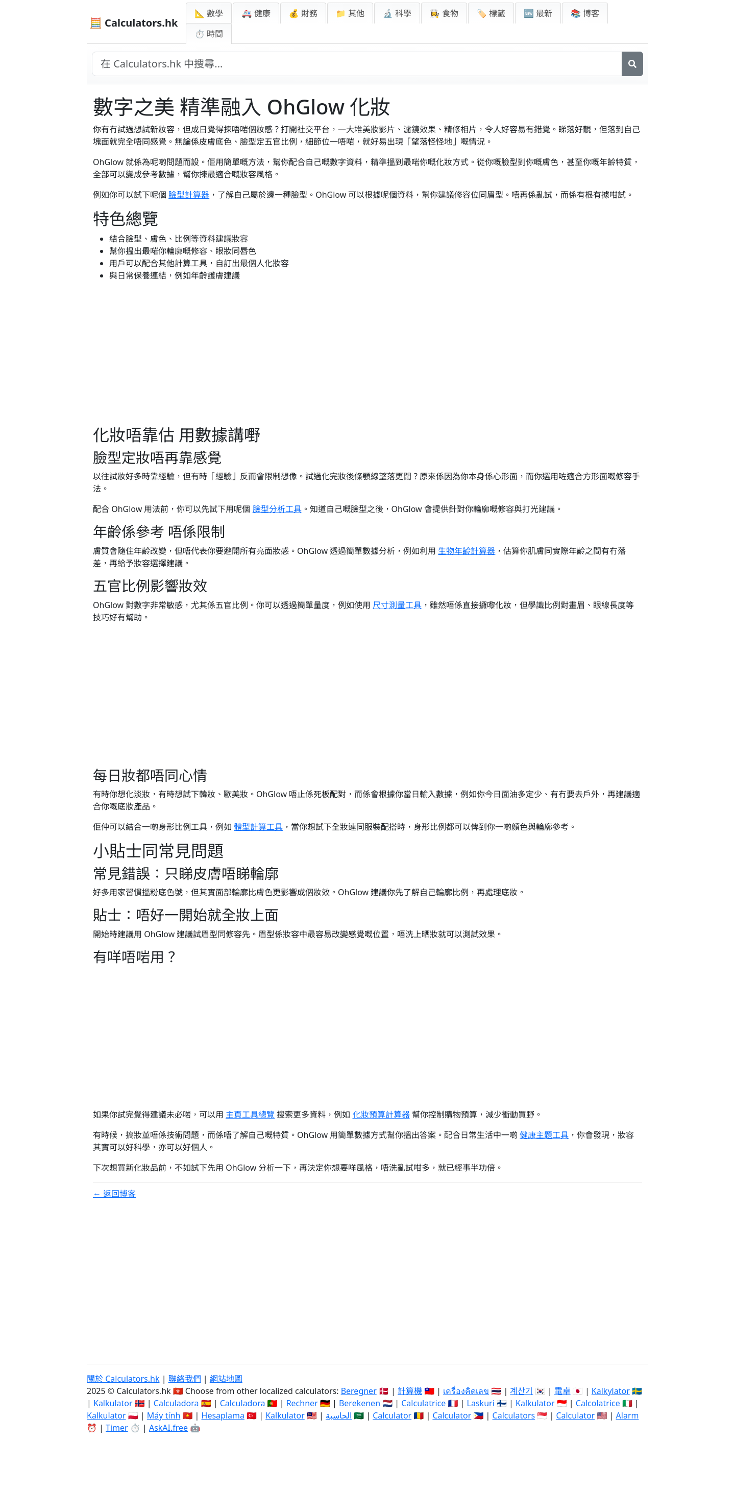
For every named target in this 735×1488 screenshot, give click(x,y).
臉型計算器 (188, 194)
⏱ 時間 (208, 33)
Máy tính (164, 1415)
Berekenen (359, 1403)
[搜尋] (632, 64)
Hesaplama (223, 1415)
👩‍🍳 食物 (444, 13)
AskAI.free (168, 1427)
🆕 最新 (538, 13)
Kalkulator (113, 1403)
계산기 (521, 1391)
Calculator (392, 1415)
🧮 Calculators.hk (133, 23)
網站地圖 (226, 1378)
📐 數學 (208, 13)
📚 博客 (585, 13)
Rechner (302, 1403)
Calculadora (176, 1403)
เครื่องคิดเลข (466, 1391)
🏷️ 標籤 (491, 13)
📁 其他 (350, 13)
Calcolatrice (598, 1403)
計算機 (410, 1391)
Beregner (359, 1391)
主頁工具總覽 (250, 1114)
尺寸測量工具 (397, 605)
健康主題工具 (544, 1135)
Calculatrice (423, 1403)
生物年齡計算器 (466, 550)
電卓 (562, 1391)
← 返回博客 (114, 1193)
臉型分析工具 (277, 509)
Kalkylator (611, 1391)
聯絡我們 (184, 1378)
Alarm (627, 1415)
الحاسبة (339, 1415)
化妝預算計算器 (381, 1114)
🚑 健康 (255, 13)
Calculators (514, 1415)
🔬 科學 (397, 13)
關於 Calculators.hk (123, 1378)
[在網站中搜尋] (357, 64)
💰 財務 (303, 13)
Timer (117, 1427)
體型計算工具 (258, 826)
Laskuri (481, 1403)
